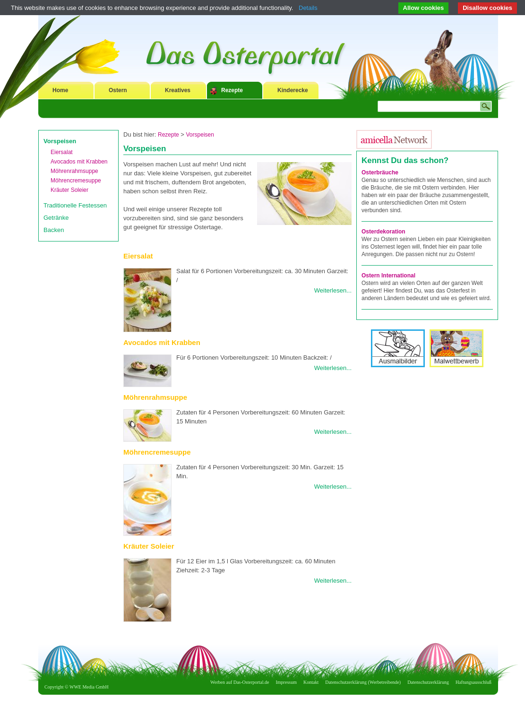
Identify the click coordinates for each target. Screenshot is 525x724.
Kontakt (310, 682)
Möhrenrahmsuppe (74, 171)
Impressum (286, 682)
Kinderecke (292, 90)
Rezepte (232, 90)
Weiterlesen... (333, 290)
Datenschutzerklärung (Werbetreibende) (363, 682)
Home (60, 90)
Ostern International (388, 275)
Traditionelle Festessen (75, 205)
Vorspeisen (59, 141)
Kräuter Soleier (69, 190)
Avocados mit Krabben (79, 161)
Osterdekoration (383, 231)
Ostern (118, 90)
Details (308, 7)
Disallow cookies (487, 7)
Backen (53, 229)
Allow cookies (423, 7)
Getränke (56, 217)
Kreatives (177, 90)
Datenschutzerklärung (428, 682)
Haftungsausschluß (473, 682)
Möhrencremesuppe (76, 180)
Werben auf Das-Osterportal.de (239, 682)
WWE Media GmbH (89, 687)
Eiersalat (62, 152)
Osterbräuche (379, 172)
